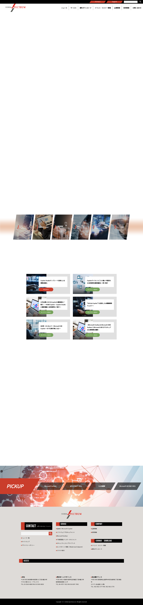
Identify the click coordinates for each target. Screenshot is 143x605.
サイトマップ (26, 541)
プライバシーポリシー (28, 545)
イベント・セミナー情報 (103, 8)
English (114, 1)
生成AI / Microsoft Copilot (64, 529)
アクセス (98, 1)
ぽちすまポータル (76, 486)
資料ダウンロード (85, 8)
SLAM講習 (101, 486)
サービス (73, 8)
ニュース (64, 8)
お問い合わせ (137, 8)
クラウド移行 (61, 550)
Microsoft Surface (50, 486)
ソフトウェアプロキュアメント (66, 532)
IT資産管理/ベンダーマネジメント (67, 539)
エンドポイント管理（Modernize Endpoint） (70, 547)
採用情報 (126, 8)
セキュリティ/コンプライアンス (66, 543)
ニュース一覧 (25, 538)
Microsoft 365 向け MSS (127, 486)
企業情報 (117, 8)
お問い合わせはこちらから (44, 526)
